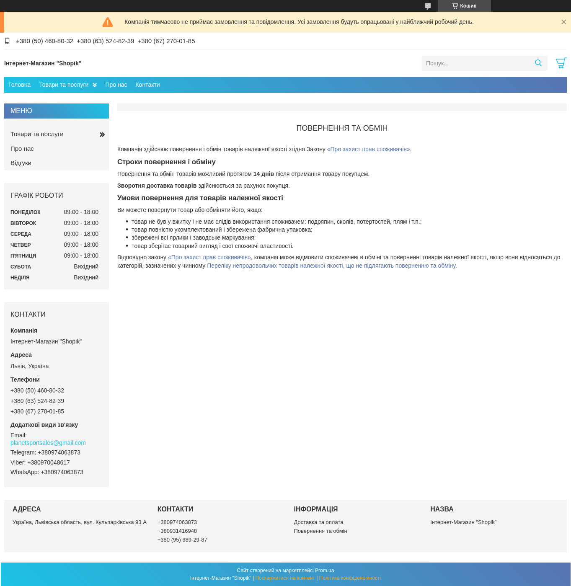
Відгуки (20, 162)
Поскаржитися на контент (285, 578)
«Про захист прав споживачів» (368, 149)
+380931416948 (177, 531)
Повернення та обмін (320, 531)
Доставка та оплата (319, 522)
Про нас (116, 84)
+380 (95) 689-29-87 (182, 540)
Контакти (147, 84)
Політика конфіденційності (350, 578)
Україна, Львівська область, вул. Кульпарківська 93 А (80, 522)
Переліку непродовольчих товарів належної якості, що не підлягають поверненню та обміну (331, 265)
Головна (19, 84)
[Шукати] (538, 63)
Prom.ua (324, 570)
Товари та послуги (63, 84)
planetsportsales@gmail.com (48, 442)
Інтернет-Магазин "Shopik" (463, 522)
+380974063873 (177, 522)
